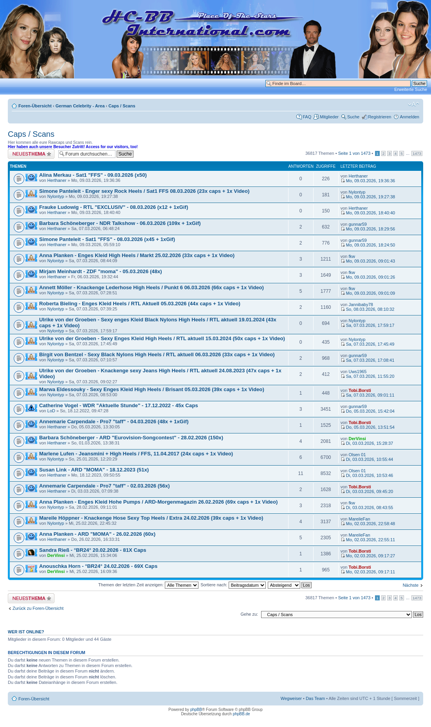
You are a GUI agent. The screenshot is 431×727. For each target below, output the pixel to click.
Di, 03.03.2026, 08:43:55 (367, 507)
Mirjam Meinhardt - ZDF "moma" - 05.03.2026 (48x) (100, 271)
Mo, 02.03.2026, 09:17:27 (368, 555)
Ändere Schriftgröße (413, 104)
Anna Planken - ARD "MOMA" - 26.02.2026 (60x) (97, 534)
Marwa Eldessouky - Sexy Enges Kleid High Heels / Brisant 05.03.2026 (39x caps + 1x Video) (151, 389)
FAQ (307, 116)
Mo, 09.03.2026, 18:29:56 (368, 229)
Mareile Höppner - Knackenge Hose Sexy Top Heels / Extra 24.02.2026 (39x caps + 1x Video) (151, 518)
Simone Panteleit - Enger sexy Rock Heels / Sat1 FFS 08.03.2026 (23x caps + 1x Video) (144, 191)
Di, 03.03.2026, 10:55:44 (367, 459)
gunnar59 (357, 224)
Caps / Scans (121, 105)
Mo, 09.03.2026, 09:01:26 (368, 277)
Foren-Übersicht (35, 105)
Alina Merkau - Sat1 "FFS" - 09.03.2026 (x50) (93, 175)
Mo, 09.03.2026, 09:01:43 (368, 261)
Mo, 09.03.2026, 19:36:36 (368, 180)
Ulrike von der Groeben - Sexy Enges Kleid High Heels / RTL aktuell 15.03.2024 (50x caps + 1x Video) (162, 338)
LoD (51, 410)
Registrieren (379, 116)
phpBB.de (241, 714)
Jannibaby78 (360, 304)
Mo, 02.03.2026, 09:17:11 (368, 571)
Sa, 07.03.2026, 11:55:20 (368, 376)
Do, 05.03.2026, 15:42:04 (368, 411)
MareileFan (359, 519)
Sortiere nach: (233, 584)
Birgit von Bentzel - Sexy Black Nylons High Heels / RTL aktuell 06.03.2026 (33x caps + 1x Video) (157, 354)
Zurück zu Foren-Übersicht (38, 608)
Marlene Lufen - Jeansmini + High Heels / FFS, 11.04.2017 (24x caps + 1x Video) (136, 454)
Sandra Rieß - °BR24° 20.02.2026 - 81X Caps (92, 550)
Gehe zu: (249, 614)
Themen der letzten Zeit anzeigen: (148, 584)
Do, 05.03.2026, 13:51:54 (368, 427)
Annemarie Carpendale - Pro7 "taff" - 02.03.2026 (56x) (104, 486)
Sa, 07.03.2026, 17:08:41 (368, 360)
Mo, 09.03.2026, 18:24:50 (368, 245)
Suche (353, 116)
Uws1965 (357, 371)
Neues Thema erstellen (31, 154)
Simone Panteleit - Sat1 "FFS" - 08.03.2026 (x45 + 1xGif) (107, 239)
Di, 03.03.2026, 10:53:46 (367, 475)
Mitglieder (329, 116)
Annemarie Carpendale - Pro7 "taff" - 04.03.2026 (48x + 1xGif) (114, 421)
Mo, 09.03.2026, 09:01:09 (368, 293)
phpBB (196, 709)
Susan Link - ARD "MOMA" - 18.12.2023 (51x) (94, 470)
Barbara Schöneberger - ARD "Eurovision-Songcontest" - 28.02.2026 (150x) (131, 438)
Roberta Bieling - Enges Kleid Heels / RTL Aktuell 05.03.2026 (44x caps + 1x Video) (139, 303)
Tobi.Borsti (359, 390)
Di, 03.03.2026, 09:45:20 (367, 491)
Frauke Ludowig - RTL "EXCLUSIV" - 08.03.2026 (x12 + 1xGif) (113, 207)
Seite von (354, 153)
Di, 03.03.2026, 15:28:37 (367, 443)
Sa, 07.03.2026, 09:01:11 (368, 395)
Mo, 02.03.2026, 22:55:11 (368, 539)
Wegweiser (291, 698)
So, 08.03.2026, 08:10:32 (368, 309)
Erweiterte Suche (410, 89)
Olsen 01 (357, 454)
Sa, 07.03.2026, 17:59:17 (368, 325)
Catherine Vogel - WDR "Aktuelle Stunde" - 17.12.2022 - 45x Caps (118, 405)
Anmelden (409, 116)
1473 (417, 153)
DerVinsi (357, 438)
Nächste (410, 585)
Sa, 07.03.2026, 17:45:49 (368, 344)
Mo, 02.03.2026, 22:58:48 (368, 523)
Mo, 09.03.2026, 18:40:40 (368, 212)
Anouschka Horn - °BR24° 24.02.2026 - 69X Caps (98, 566)
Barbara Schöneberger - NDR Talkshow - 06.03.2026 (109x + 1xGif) (120, 223)
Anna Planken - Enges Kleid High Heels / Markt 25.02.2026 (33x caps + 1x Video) (136, 255)
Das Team (315, 698)
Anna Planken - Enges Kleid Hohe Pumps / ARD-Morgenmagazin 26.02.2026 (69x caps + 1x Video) (158, 502)
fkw (351, 256)
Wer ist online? (26, 631)
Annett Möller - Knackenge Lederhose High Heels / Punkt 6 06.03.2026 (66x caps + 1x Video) (151, 287)
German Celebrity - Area (80, 105)
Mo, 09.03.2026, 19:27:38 (368, 196)
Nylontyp (55, 196)
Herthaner (57, 180)
